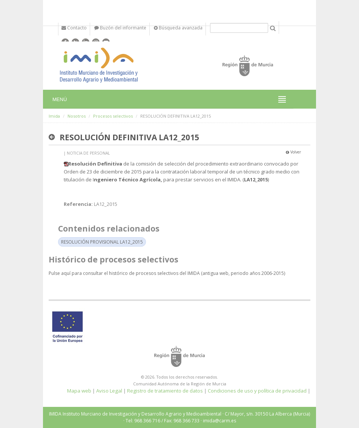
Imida (54, 116)
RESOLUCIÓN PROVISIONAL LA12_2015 (102, 242)
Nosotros (77, 116)
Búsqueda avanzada (178, 28)
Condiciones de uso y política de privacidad (257, 390)
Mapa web (79, 390)
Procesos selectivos (113, 116)
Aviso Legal (109, 390)
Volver (293, 152)
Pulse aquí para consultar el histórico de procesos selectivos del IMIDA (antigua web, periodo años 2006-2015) (167, 273)
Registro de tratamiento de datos (165, 390)
